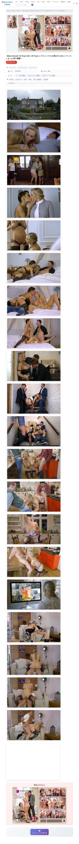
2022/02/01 (18, 71)
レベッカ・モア (32, 67)
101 (33, 1)
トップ (8, 10)
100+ (27, 1)
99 (21, 1)
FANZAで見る (11, 62)
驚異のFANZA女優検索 (7, 3)
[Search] (23, 5)
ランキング (55, 1)
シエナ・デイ (12, 67)
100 (43, 1)
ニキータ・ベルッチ (16, 10)
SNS (68, 1)
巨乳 (48, 1)
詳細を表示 (11, 83)
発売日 (63, 1)
